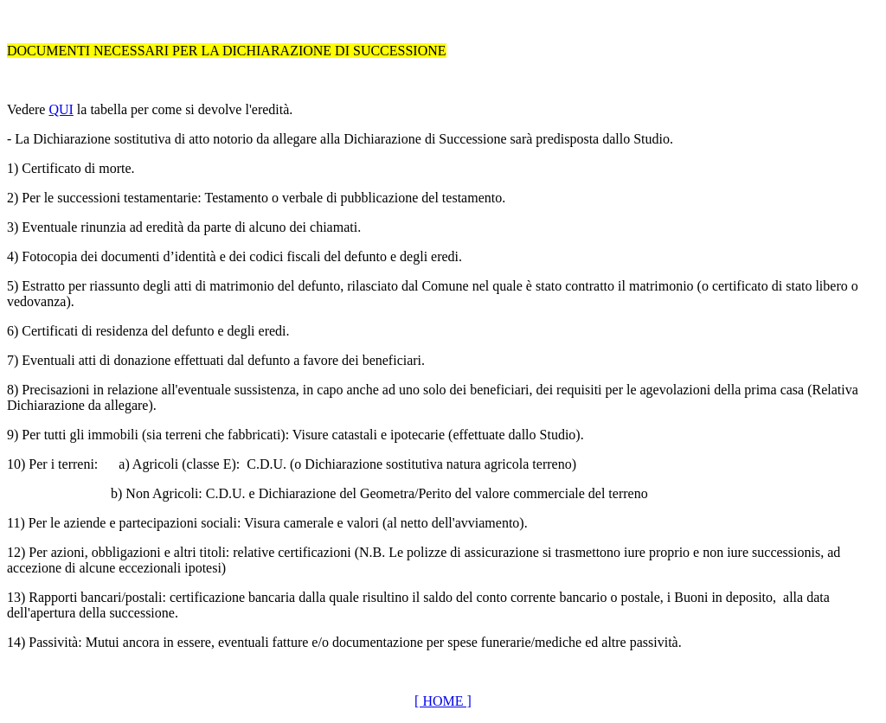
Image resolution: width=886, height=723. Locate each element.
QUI (60, 109)
